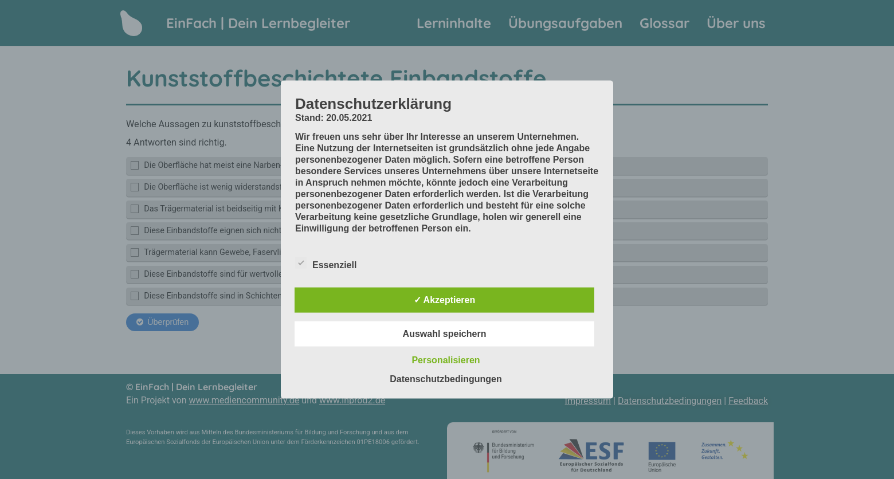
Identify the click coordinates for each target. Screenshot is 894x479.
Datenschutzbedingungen (446, 378)
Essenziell (325, 262)
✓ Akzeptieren (445, 299)
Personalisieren (445, 359)
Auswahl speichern (445, 333)
